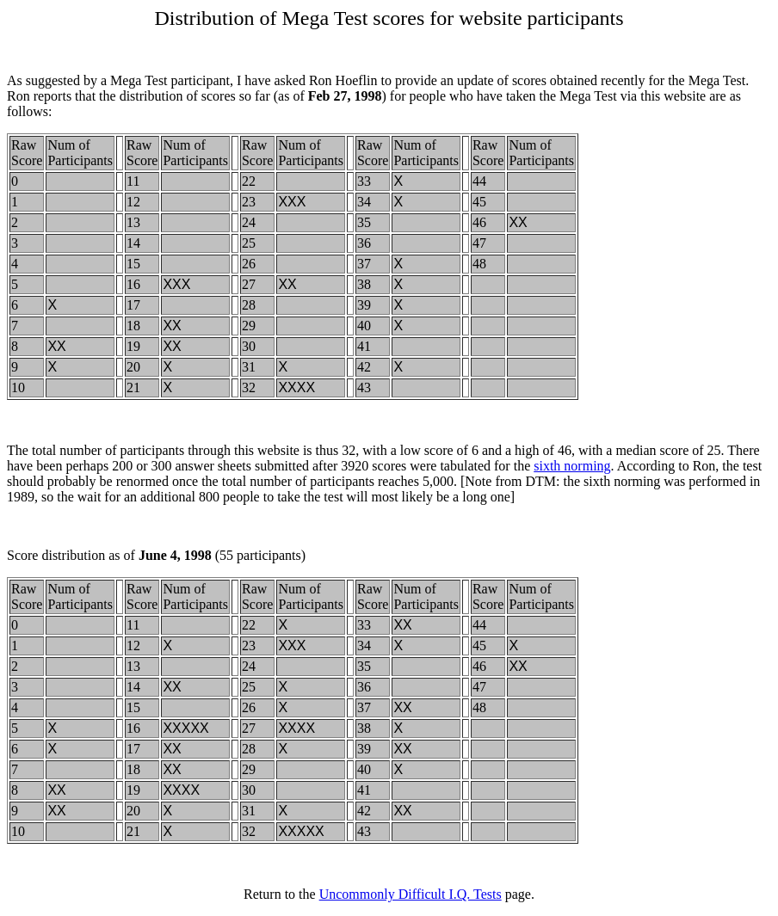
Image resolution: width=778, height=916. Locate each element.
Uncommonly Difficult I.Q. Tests (410, 894)
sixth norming (572, 465)
